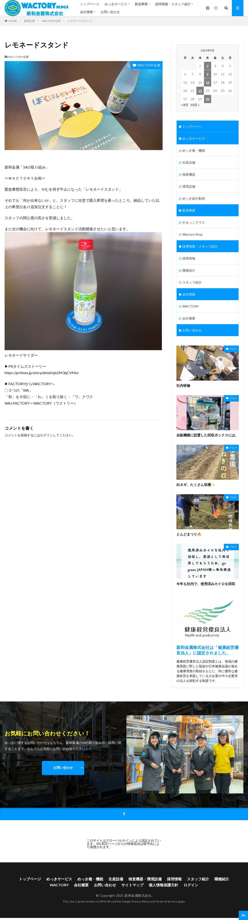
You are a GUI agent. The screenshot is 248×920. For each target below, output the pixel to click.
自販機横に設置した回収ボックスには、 (207, 435)
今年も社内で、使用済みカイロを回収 (205, 584)
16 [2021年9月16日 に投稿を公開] (207, 82)
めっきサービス (116, 4)
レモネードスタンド (79, 21)
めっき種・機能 (193, 150)
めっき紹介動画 (193, 198)
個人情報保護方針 (163, 885)
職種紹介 (188, 270)
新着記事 (29, 21)
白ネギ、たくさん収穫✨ (195, 484)
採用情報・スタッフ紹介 (173, 4)
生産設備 (188, 162)
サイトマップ (132, 885)
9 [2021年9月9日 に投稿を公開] (207, 74)
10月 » (194, 105)
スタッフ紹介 (192, 282)
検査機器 (188, 174)
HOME (13, 20)
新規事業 (141, 4)
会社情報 (86, 12)
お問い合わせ (110, 12)
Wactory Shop (192, 234)
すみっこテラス (193, 222)
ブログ (233, 348)
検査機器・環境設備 (145, 879)
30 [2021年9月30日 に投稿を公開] (207, 99)
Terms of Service (166, 901)
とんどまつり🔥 (188, 534)
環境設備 (188, 186)
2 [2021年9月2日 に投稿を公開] (207, 66)
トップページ (89, 4)
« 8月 (184, 105)
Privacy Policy (140, 901)
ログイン (46, 435)
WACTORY (190, 306)
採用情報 (188, 258)
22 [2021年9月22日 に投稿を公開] (200, 91)
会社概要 (188, 318)
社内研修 (183, 385)
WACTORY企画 (51, 21)
